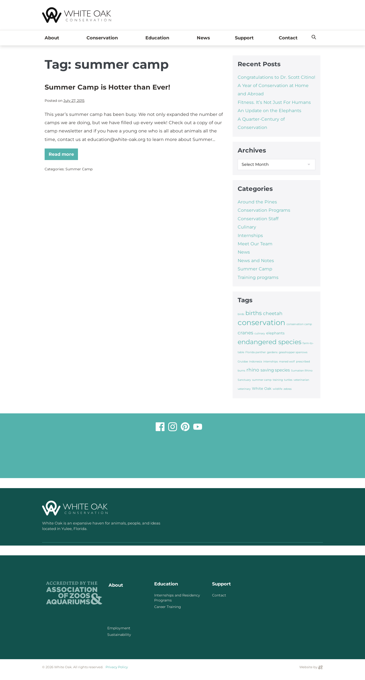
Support (244, 38)
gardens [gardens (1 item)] (272, 352)
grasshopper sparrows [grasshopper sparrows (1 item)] (293, 352)
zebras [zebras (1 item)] (288, 389)
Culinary (247, 227)
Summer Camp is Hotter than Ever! (107, 87)
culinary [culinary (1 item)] (259, 333)
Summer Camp (79, 169)
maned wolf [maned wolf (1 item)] (287, 361)
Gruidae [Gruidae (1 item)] (243, 361)
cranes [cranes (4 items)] (245, 333)
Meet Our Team (255, 243)
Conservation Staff (258, 218)
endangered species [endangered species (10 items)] (269, 342)
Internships (250, 235)
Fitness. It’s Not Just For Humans (274, 102)
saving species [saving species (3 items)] (275, 369)
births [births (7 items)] (253, 313)
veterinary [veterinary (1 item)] (244, 389)
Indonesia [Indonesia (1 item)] (255, 361)
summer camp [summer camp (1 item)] (261, 380)
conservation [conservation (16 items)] (261, 322)
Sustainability (119, 634)
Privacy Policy (117, 667)
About (53, 38)
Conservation (103, 38)
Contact (288, 38)
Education (158, 38)
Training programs (258, 277)
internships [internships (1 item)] (270, 361)
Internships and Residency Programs (177, 597)
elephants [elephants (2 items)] (275, 333)
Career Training (167, 607)
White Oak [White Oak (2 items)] (261, 388)
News (203, 38)
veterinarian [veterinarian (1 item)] (301, 380)
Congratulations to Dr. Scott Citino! (276, 77)
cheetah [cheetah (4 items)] (273, 313)
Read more (63, 152)
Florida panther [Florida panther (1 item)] (255, 352)
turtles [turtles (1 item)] (288, 380)
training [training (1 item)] (278, 380)
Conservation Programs (264, 210)
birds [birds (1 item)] (241, 314)
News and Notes (256, 260)
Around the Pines (257, 201)
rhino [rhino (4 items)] (252, 370)
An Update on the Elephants (269, 110)
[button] (314, 37)
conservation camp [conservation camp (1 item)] (299, 324)
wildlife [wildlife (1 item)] (277, 389)
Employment (118, 628)
